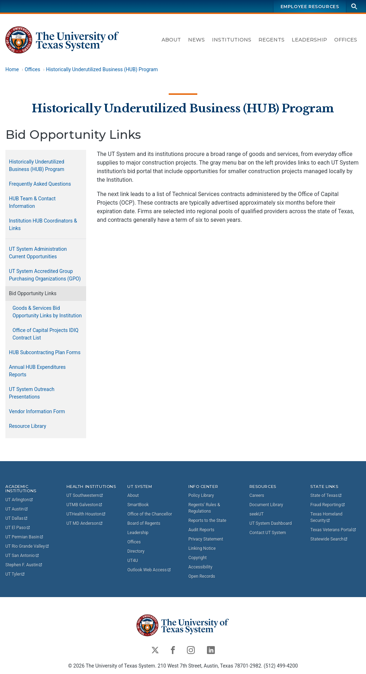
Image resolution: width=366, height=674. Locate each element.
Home (12, 69)
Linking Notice (202, 548)
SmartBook (138, 504)
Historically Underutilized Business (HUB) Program (102, 69)
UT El (17, 527)
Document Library (266, 504)
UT (19, 499)
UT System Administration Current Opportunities (38, 252)
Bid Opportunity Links (32, 293)
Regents (271, 39)
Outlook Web (149, 569)
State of (326, 495)
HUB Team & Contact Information (32, 202)
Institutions (231, 39)
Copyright (197, 557)
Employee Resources (310, 6)
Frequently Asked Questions (40, 184)
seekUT (256, 514)
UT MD (84, 523)
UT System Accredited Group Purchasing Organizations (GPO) (45, 275)
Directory (135, 551)
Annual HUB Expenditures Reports (37, 370)
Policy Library (201, 495)
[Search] (354, 6)
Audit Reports (201, 529)
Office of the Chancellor (149, 514)
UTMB (84, 504)
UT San (22, 555)
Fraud (327, 504)
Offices (345, 39)
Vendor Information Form (37, 411)
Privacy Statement (205, 539)
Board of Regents (143, 523)
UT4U (132, 560)
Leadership (309, 39)
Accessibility (200, 567)
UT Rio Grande (27, 546)
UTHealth (86, 514)
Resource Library (27, 426)
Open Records (201, 576)
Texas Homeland (326, 517)
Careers (256, 495)
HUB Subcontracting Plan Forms (44, 352)
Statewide (329, 539)
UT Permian (24, 536)
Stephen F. (24, 564)
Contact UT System (267, 532)
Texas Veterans (333, 529)
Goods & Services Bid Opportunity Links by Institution (47, 311)
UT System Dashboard (270, 523)
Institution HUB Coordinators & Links (43, 224)
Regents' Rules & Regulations (204, 508)
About (171, 39)
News (196, 39)
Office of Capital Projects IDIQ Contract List (45, 334)
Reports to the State (207, 520)
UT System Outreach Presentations (31, 393)
